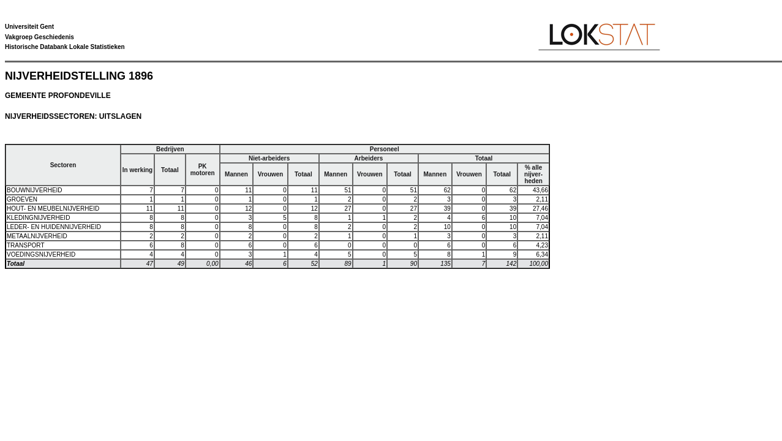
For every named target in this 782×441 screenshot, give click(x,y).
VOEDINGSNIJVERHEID (41, 254)
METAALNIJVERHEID (37, 236)
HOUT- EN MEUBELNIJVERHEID (53, 208)
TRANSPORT (26, 245)
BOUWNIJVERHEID (34, 190)
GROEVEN (22, 199)
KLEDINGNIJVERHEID (38, 217)
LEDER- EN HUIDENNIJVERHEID (54, 227)
